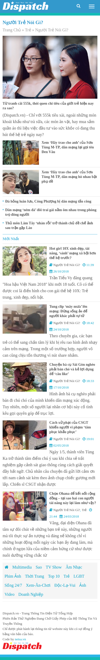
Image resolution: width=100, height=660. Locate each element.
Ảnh (82, 585)
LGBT (79, 576)
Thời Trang (34, 576)
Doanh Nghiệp (30, 594)
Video (10, 594)
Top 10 (54, 576)
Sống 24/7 (13, 585)
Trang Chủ (12, 30)
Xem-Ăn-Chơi (38, 585)
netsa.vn (20, 639)
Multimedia (22, 567)
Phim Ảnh (13, 576)
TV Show (54, 567)
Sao (39, 567)
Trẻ (28, 30)
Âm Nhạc (74, 567)
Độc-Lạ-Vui (64, 585)
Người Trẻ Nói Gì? (66, 265)
